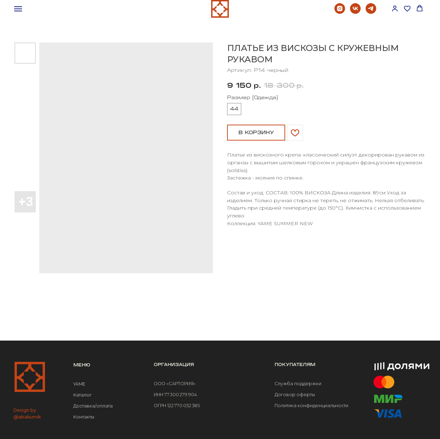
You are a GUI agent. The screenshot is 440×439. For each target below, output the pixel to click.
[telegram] (371, 12)
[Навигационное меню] (18, 8)
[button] (394, 8)
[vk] (355, 12)
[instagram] (339, 12)
